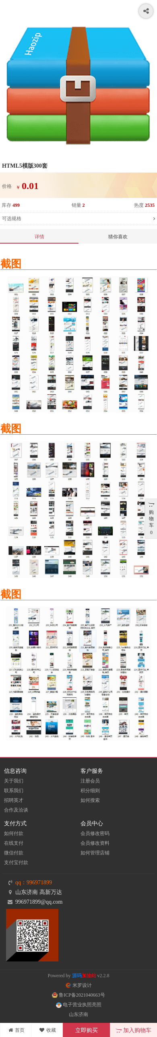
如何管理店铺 (95, 853)
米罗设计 (79, 985)
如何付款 (13, 833)
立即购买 (86, 1030)
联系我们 (13, 790)
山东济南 (78, 1014)
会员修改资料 (95, 843)
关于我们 (13, 781)
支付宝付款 (16, 862)
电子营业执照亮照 (78, 1005)
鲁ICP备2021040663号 (78, 995)
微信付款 (13, 853)
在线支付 (13, 843)
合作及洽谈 (16, 810)
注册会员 (90, 781)
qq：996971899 (33, 882)
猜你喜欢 (118, 237)
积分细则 (90, 790)
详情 (39, 237)
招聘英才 (13, 800)
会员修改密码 (95, 833)
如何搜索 (90, 800)
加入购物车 (133, 1030)
